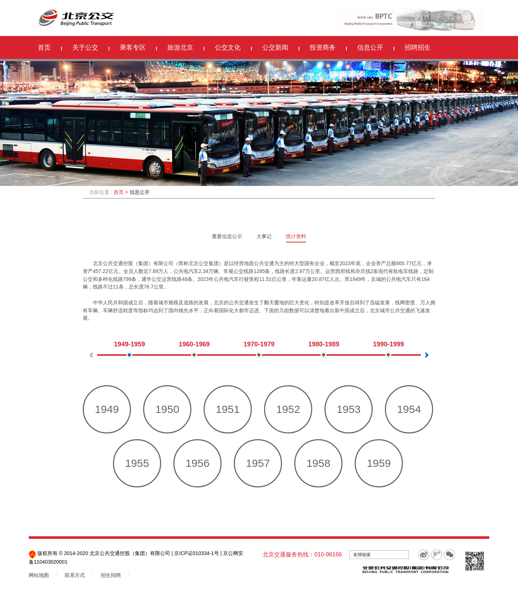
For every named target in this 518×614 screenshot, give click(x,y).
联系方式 (75, 575)
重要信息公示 (227, 236)
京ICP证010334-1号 (196, 553)
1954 (409, 409)
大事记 (264, 236)
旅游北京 (180, 47)
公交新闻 (275, 47)
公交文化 (228, 47)
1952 (288, 409)
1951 (228, 409)
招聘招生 (418, 47)
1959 (379, 463)
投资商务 (323, 47)
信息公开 (370, 47)
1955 (137, 463)
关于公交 (85, 47)
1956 (198, 463)
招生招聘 (111, 575)
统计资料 (296, 236)
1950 (167, 409)
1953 (349, 409)
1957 (258, 463)
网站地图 (39, 575)
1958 (318, 463)
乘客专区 (133, 47)
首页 (44, 47)
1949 (107, 409)
